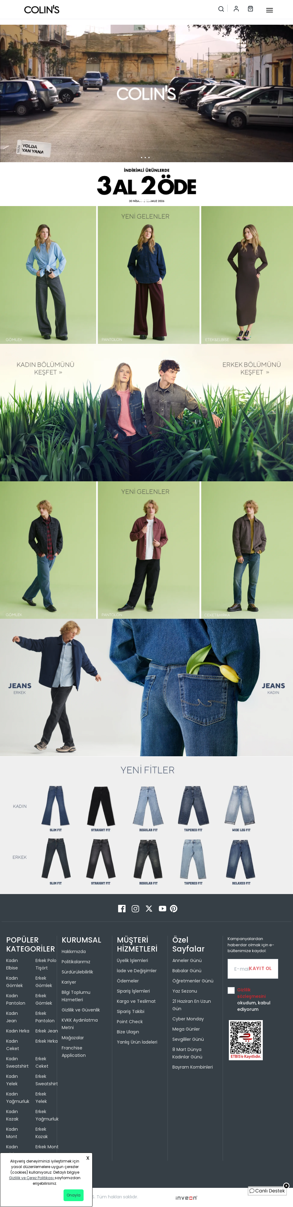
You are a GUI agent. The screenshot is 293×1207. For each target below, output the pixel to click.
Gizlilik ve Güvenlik (81, 1010)
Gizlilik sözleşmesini (251, 993)
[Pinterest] (173, 908)
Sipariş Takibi (130, 1011)
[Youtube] (163, 908)
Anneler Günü (187, 960)
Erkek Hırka (46, 1041)
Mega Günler (186, 1029)
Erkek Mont (47, 1147)
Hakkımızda (74, 951)
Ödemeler (128, 981)
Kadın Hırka (17, 1031)
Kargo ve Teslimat (136, 1001)
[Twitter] (149, 908)
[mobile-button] (269, 10)
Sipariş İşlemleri (133, 991)
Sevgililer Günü (188, 1039)
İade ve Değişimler (137, 971)
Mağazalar (73, 1038)
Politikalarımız (76, 962)
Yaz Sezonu (184, 991)
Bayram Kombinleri (192, 1067)
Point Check (130, 1022)
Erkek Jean (46, 1031)
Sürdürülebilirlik (77, 972)
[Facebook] (122, 908)
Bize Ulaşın (128, 1032)
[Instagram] (136, 908)
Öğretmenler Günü (192, 981)
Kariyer (69, 982)
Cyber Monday (188, 1019)
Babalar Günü (186, 971)
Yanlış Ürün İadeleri (137, 1042)
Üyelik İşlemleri (132, 960)
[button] (144, 200)
